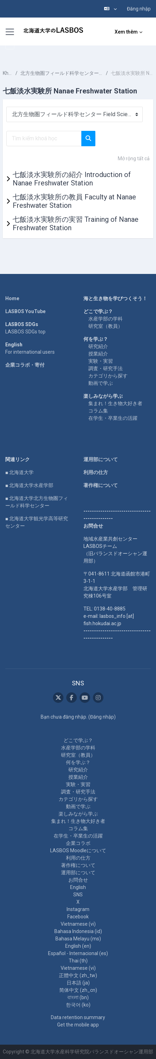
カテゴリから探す (108, 376)
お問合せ (78, 880)
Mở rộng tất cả (134, 158)
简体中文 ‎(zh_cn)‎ (78, 990)
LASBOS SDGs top (25, 331)
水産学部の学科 (105, 319)
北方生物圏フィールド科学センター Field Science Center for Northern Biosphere (61, 73)
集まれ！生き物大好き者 (115, 403)
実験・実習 (100, 361)
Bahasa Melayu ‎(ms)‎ (78, 938)
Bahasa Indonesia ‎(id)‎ (78, 931)
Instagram (78, 909)
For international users (30, 352)
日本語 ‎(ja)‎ (78, 983)
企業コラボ (78, 843)
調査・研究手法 (105, 368)
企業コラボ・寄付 (25, 365)
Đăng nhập (139, 9)
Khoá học (8, 73)
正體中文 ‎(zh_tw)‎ (78, 975)
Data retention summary (78, 1017)
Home (12, 298)
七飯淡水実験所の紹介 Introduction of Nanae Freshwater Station (72, 178)
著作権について (100, 485)
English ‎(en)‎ (78, 946)
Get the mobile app (78, 1025)
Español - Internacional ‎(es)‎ (78, 953)
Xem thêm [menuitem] (126, 32)
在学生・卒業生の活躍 (112, 418)
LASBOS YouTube (25, 311)
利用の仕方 (95, 472)
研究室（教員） (105, 326)
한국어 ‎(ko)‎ (78, 1005)
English (78, 887)
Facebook (78, 916)
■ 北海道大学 (19, 472)
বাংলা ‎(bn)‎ (78, 997)
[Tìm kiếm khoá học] (44, 138)
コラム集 (98, 411)
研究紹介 (98, 346)
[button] (110, 8)
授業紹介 (98, 353)
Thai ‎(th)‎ (78, 960)
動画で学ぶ (100, 383)
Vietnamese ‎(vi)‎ (78, 924)
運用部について (100, 459)
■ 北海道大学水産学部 (29, 485)
